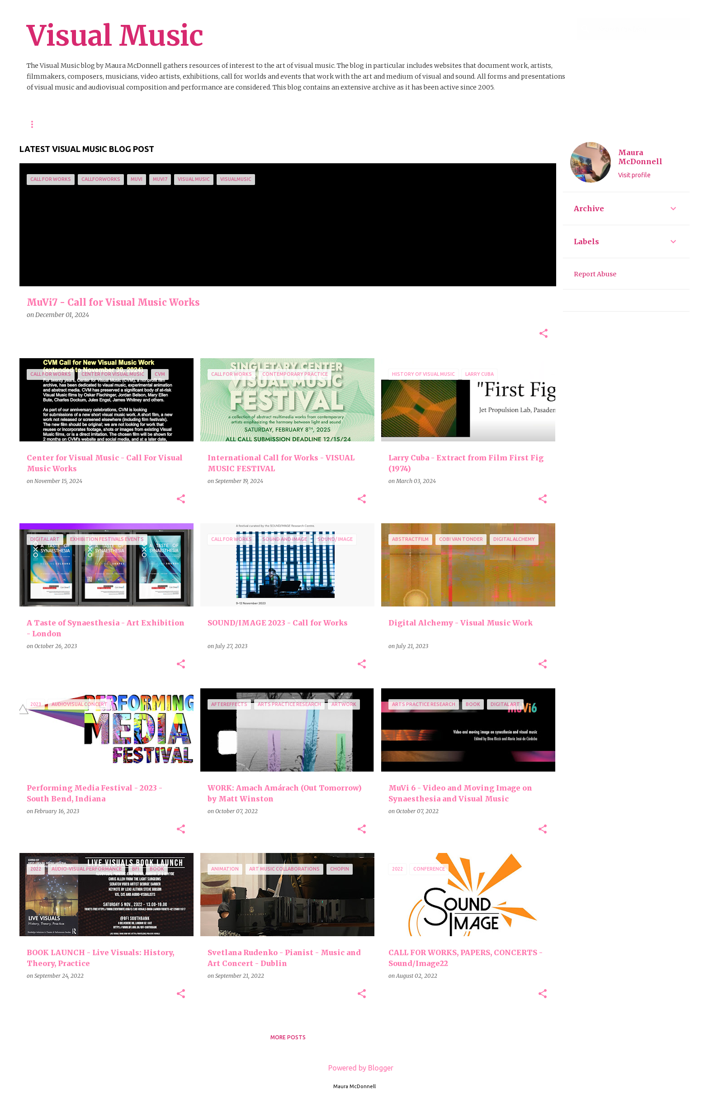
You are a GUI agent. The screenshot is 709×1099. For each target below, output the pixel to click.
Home (35, 124)
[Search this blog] (642, 29)
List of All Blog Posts (295, 124)
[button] (543, 334)
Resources (151, 124)
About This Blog (89, 124)
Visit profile (634, 175)
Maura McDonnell (640, 157)
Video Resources (214, 124)
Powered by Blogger (354, 1068)
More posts (288, 1037)
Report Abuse (595, 274)
